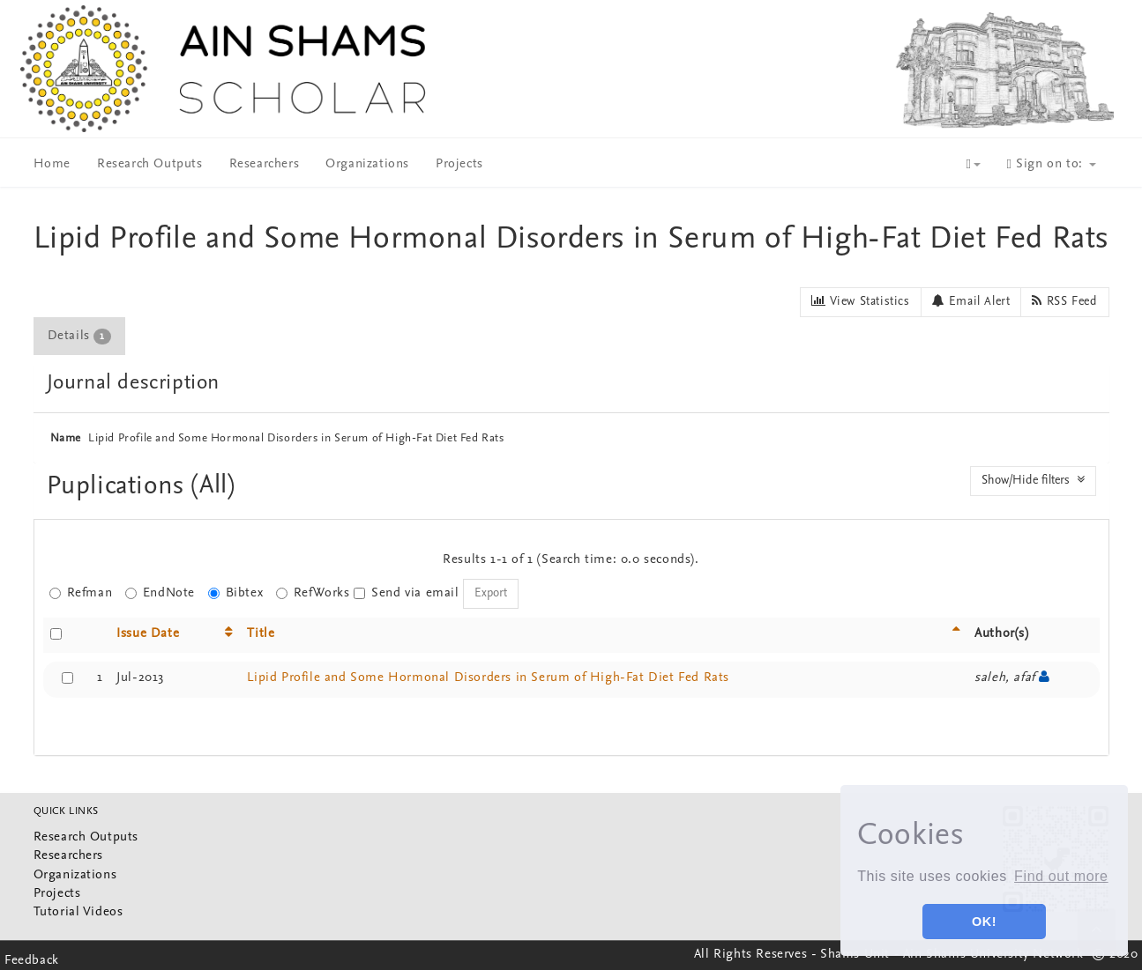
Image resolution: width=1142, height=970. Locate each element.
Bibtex (236, 593)
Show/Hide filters (1033, 480)
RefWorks (313, 593)
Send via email (406, 593)
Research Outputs (150, 164)
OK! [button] (984, 921)
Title (260, 633)
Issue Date (147, 633)
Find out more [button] (1061, 876)
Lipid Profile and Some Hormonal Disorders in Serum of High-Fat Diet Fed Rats (488, 678)
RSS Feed (1064, 301)
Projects (459, 164)
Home (52, 164)
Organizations (367, 164)
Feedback (31, 960)
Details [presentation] (79, 336)
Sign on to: (1051, 164)
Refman (81, 593)
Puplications (119, 486)
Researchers (264, 164)
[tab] (80, 336)
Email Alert (971, 301)
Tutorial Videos (78, 912)
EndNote (160, 593)
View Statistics (860, 301)
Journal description (133, 383)
